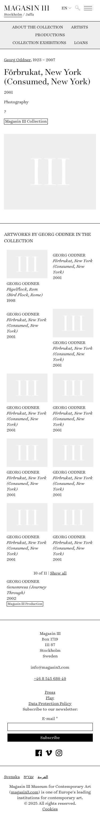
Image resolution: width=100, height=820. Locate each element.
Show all (58, 573)
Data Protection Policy (50, 703)
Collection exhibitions (39, 43)
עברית (29, 777)
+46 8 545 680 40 (50, 678)
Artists (79, 27)
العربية (43, 777)
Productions (50, 35)
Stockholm (13, 14)
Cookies (50, 809)
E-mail (50, 718)
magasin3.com (24, 792)
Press (50, 692)
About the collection (37, 27)
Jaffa (30, 14)
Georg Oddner (17, 60)
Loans (81, 43)
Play (50, 698)
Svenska (12, 777)
